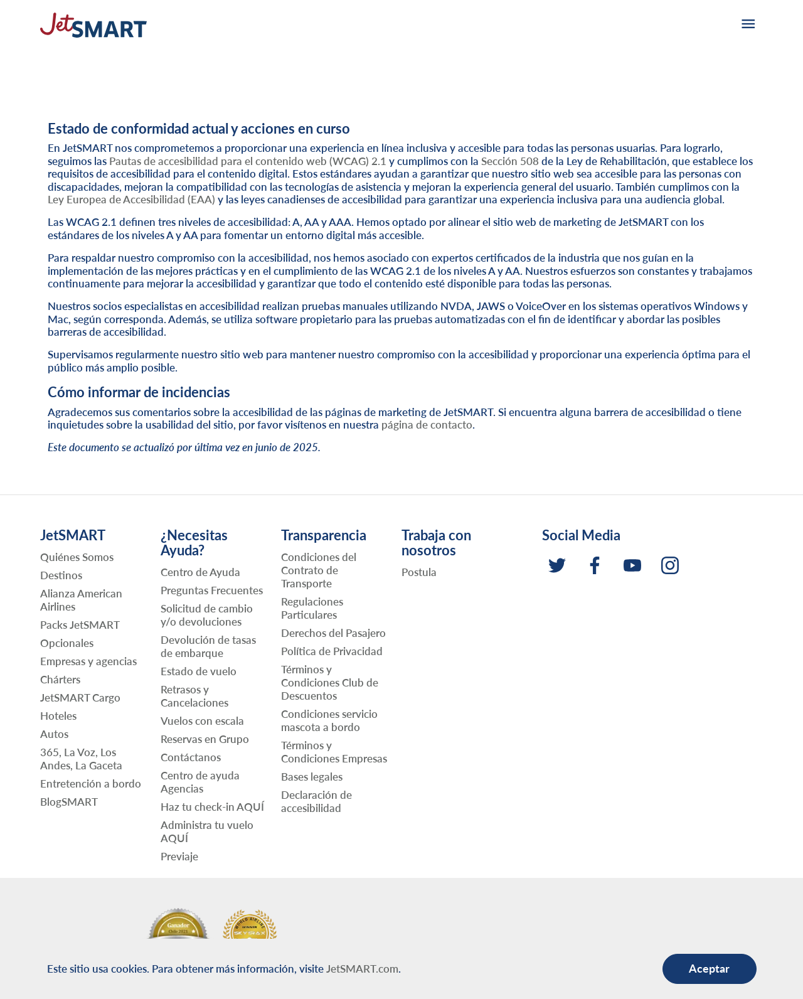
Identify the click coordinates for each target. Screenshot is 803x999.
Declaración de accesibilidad (316, 801)
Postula (419, 572)
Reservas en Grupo (205, 738)
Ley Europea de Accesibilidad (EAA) (131, 199)
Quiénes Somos (77, 557)
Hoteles (58, 715)
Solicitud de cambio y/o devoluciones (207, 615)
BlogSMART (69, 801)
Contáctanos (191, 757)
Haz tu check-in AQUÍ (212, 806)
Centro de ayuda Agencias (200, 782)
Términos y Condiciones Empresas (334, 752)
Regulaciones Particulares (312, 608)
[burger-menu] (747, 25)
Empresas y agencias (88, 661)
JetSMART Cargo (80, 697)
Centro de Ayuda (200, 572)
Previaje (179, 856)
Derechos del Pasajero (333, 632)
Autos (54, 733)
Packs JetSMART (80, 624)
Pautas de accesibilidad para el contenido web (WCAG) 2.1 (247, 161)
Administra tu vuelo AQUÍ (207, 831)
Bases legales (312, 776)
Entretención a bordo (90, 783)
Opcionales (66, 642)
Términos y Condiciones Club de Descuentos (329, 682)
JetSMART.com (362, 968)
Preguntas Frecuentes (212, 590)
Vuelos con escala (202, 720)
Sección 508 (510, 161)
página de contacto (426, 424)
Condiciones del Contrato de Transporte (318, 570)
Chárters (60, 679)
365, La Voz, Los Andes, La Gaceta (81, 758)
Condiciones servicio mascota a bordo (329, 720)
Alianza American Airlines (81, 600)
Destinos (61, 575)
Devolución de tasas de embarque (208, 646)
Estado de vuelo (199, 671)
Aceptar (709, 968)
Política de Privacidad (332, 651)
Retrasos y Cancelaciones (194, 696)
